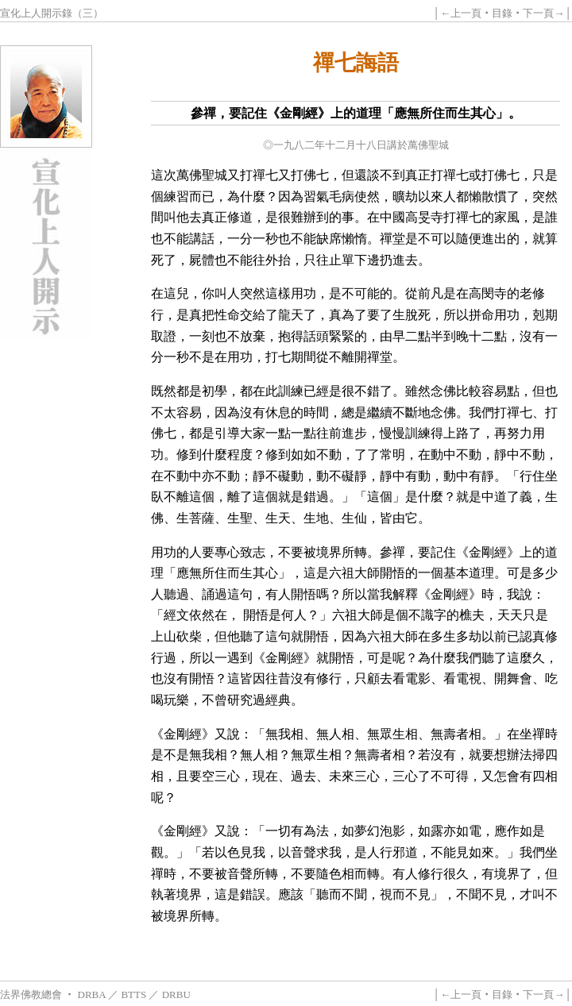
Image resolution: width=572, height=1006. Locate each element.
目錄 (502, 13)
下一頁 (538, 13)
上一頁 (465, 13)
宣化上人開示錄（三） (51, 13)
